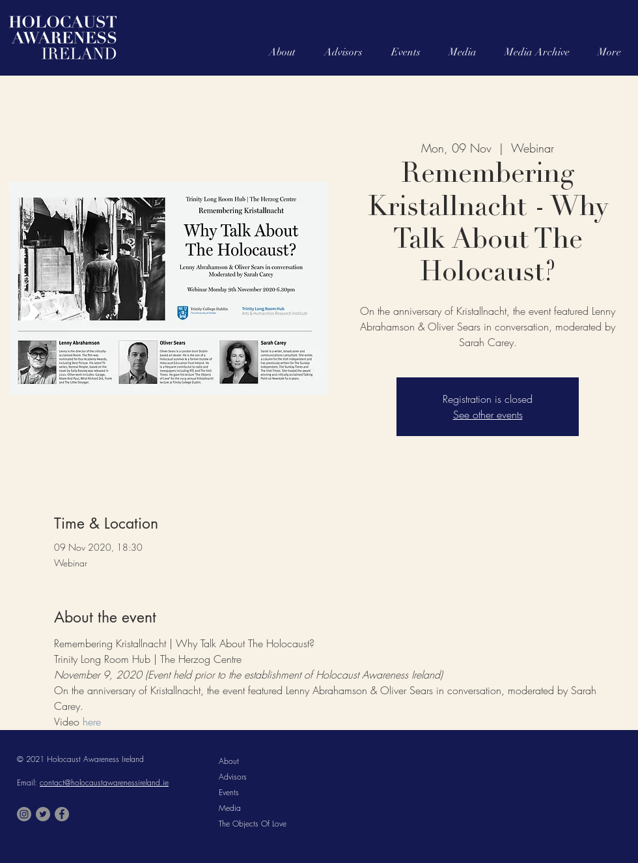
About (229, 761)
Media (230, 807)
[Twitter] (43, 814)
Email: (28, 782)
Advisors (233, 776)
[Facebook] (62, 814)
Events (229, 792)
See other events (488, 414)
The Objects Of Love (252, 823)
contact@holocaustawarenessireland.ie (104, 782)
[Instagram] (24, 814)
